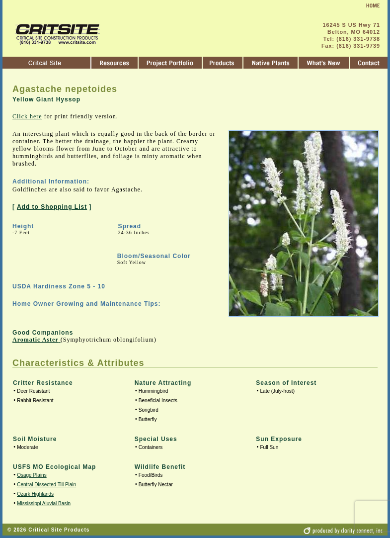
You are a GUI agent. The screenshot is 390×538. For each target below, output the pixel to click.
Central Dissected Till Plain (46, 484)
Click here (27, 116)
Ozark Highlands (35, 494)
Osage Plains (31, 475)
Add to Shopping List (52, 206)
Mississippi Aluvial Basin (44, 503)
